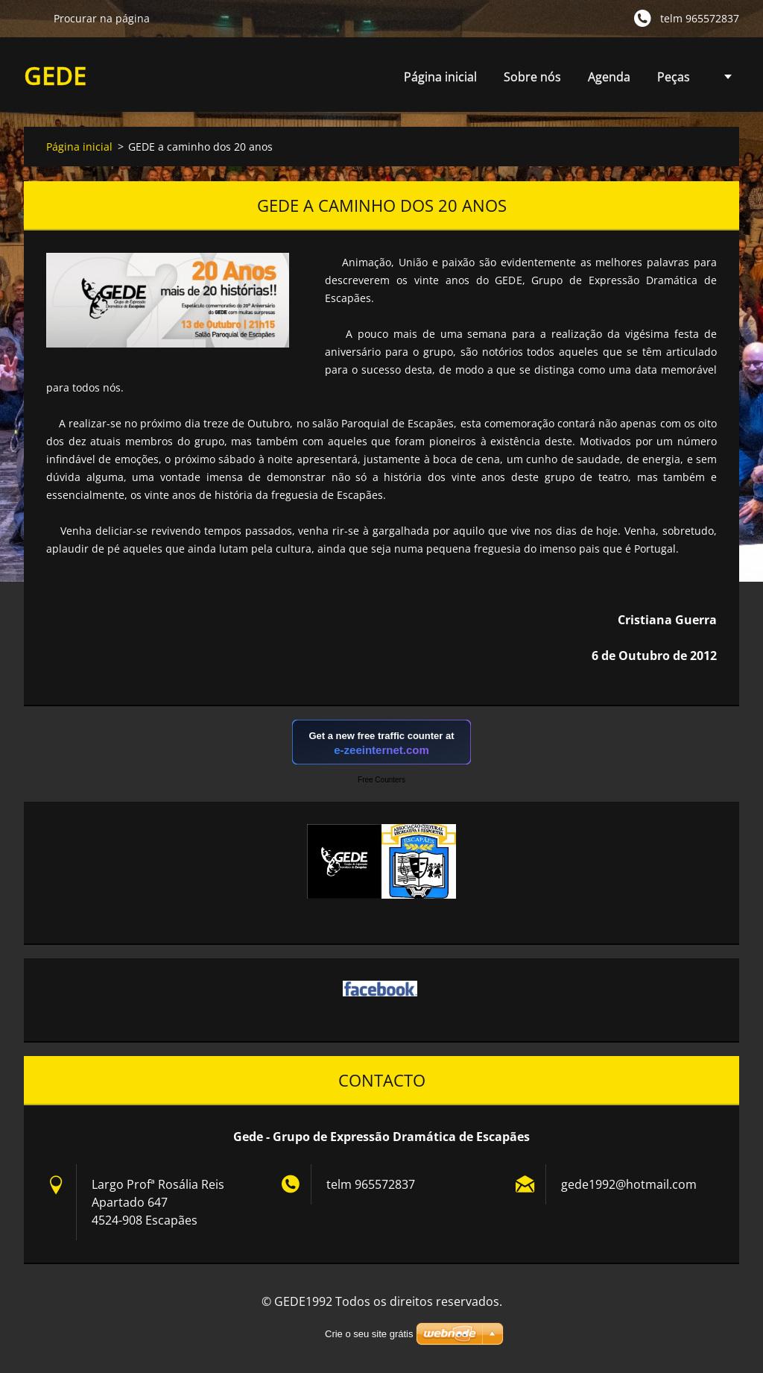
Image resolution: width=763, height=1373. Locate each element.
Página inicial (440, 77)
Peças (673, 81)
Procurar (33, 17)
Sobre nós (532, 77)
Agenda (609, 81)
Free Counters (381, 780)
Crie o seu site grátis (369, 1333)
